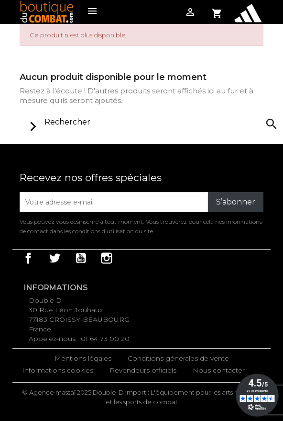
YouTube (80, 258)
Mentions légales (82, 358)
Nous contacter (219, 370)
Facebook (28, 258)
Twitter (54, 258)
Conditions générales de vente (178, 358)
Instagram (106, 258)
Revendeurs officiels (142, 370)
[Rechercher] (151, 122)
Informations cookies (57, 370)
